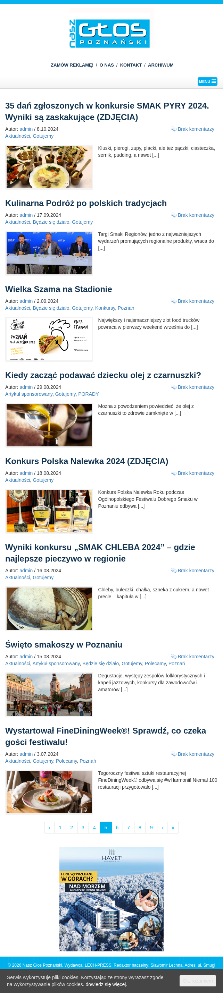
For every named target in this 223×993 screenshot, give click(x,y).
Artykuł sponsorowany (28, 394)
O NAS (107, 65)
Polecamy (155, 663)
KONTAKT (131, 65)
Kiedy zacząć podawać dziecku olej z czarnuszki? (103, 375)
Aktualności (17, 136)
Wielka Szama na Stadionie (58, 289)
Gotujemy (43, 136)
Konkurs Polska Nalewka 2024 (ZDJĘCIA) (86, 461)
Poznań (126, 308)
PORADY (88, 394)
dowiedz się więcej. (106, 984)
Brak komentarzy (196, 129)
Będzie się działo (51, 222)
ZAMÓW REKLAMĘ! (72, 65)
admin (26, 129)
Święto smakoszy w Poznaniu (63, 644)
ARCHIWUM (161, 65)
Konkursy (105, 308)
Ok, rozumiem (198, 981)
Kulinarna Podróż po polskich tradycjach (86, 203)
